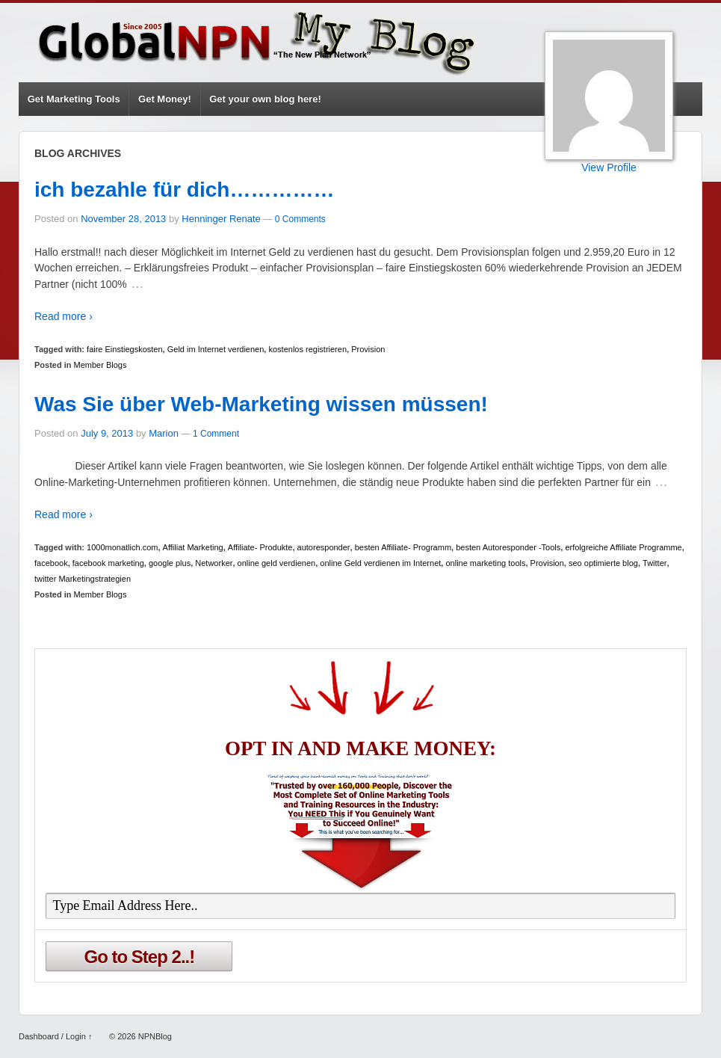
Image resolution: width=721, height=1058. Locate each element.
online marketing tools (485, 563)
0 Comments (300, 219)
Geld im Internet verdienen (215, 349)
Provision (368, 349)
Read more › (63, 316)
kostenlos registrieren (307, 349)
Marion (164, 433)
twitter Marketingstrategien (82, 578)
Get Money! (164, 99)
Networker (213, 563)
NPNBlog (154, 1036)
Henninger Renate (221, 218)
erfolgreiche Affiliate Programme (623, 547)
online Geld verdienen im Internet (380, 563)
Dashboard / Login (52, 1036)
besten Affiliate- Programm (403, 547)
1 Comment (216, 433)
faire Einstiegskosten (125, 349)
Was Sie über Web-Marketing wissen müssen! (261, 404)
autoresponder (323, 547)
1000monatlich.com (122, 547)
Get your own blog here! (265, 99)
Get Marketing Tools (74, 99)
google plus (170, 563)
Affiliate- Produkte (260, 547)
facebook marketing (108, 563)
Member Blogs (100, 364)
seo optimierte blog (603, 563)
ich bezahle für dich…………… (184, 189)
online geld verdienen (277, 563)
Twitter (654, 563)
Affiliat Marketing (193, 547)
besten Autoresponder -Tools (508, 547)
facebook (51, 563)
